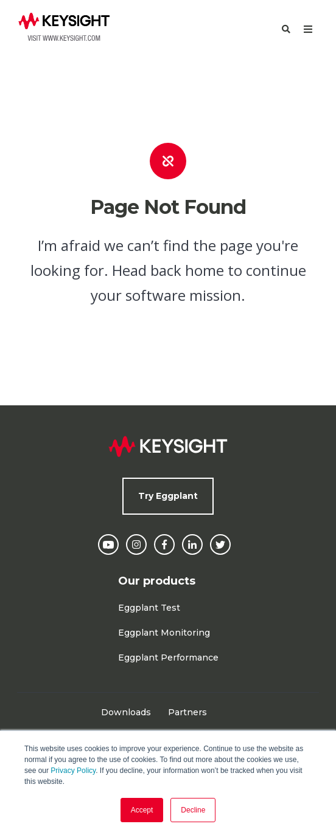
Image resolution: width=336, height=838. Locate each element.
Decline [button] (193, 810)
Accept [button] (142, 810)
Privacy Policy (73, 770)
